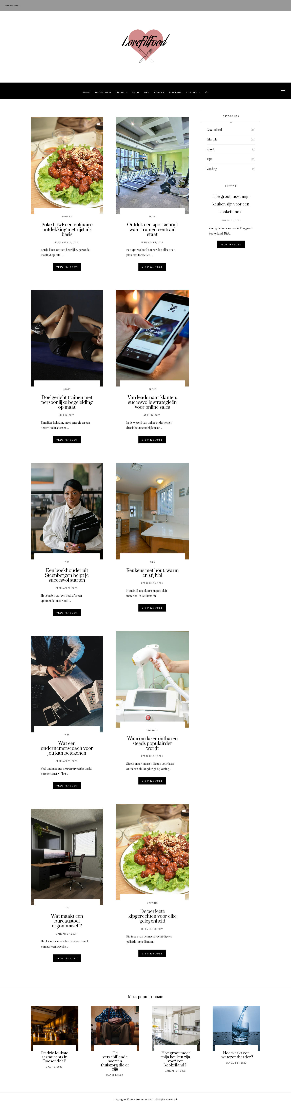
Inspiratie (175, 92)
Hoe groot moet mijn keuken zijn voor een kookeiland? (231, 204)
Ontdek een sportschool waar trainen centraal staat (152, 230)
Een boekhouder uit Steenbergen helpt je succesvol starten (67, 575)
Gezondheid (103, 92)
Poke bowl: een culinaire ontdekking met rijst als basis (67, 230)
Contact (191, 92)
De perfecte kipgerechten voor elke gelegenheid (152, 916)
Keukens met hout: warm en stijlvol (152, 573)
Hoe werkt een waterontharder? (237, 1055)
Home (86, 92)
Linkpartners (12, 5)
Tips (146, 92)
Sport (135, 92)
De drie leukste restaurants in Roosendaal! (54, 1057)
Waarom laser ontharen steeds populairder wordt (152, 743)
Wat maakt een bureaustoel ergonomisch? (67, 921)
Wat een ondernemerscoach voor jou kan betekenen (67, 748)
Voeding (159, 92)
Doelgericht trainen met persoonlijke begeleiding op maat (67, 402)
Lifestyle (121, 92)
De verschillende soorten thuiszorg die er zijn (115, 1061)
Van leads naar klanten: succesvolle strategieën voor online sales (152, 402)
